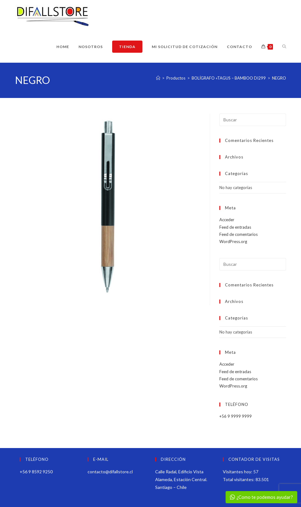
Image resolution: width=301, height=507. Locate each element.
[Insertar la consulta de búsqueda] (252, 120)
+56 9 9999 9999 (235, 416)
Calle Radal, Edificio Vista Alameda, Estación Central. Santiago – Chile (181, 479)
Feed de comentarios (238, 234)
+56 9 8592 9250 (36, 471)
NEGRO (279, 78)
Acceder (226, 219)
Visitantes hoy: (238, 471)
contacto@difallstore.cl (110, 471)
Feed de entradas (235, 227)
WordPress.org (233, 241)
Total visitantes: (239, 479)
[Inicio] (158, 78)
